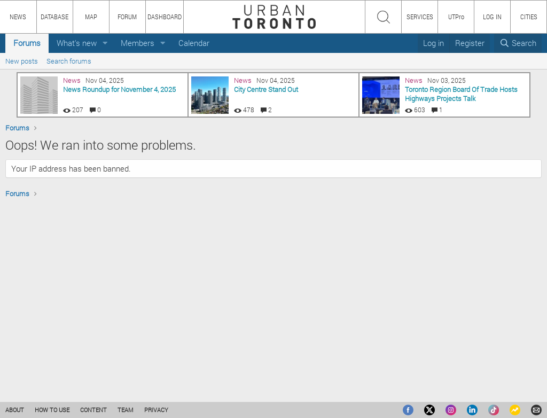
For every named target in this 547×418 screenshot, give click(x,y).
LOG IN (492, 16)
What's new (77, 42)
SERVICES (420, 16)
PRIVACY (156, 410)
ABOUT (14, 410)
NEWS (18, 16)
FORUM (127, 16)
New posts (21, 61)
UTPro (456, 16)
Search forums (68, 61)
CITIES (528, 16)
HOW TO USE (52, 410)
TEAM (126, 410)
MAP (91, 16)
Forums (27, 42)
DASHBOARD (164, 16)
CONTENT (93, 410)
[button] (105, 43)
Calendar (193, 42)
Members (137, 42)
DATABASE (54, 16)
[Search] (518, 43)
